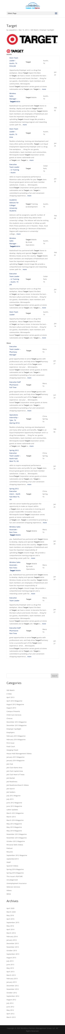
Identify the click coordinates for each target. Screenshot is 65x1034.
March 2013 (11, 817)
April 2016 (10, 919)
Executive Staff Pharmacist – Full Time (15, 385)
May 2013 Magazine (14, 827)
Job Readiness (12, 781)
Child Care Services (14, 715)
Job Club (10, 764)
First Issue (10, 743)
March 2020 (11, 912)
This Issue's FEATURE (15, 876)
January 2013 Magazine (15, 757)
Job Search (11, 789)
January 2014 (12, 940)
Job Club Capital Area (15, 771)
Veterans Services (13, 887)
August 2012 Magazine (15, 704)
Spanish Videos (12, 866)
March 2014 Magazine (15, 820)
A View (9, 694)
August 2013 (11, 708)
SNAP (9, 862)
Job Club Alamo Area (14, 767)
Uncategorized (12, 880)
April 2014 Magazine (14, 701)
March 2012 (11, 1017)
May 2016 (10, 915)
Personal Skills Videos (15, 845)
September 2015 (13, 922)
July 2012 (10, 1003)
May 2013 (10, 968)
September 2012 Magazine (17, 855)
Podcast (10, 848)
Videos (9, 890)
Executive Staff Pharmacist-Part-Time (15, 630)
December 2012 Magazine (17, 722)
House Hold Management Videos (19, 753)
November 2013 (13, 947)
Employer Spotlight (47, 30)
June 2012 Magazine (14, 803)
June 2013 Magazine (14, 806)
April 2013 (10, 697)
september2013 (13, 859)
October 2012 (12, 993)
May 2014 (10, 926)
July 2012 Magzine (13, 796)
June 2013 (10, 964)
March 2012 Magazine (15, 813)
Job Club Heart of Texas (15, 774)
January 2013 (12, 982)
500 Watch (35, 30)
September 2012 (13, 996)
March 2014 (11, 933)
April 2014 (10, 929)
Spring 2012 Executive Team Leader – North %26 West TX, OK (15, 455)
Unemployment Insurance (17, 883)
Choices (10, 718)
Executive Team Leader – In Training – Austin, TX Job (14, 279)
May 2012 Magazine (14, 824)
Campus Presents (13, 711)
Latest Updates (12, 810)
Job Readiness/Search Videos (18, 785)
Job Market (11, 778)
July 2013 (10, 799)
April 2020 (10, 908)
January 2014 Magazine (15, 760)
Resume (10, 852)
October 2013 (12, 950)
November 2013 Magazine (17, 838)
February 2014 (12, 936)
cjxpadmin (13, 30)
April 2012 (10, 1014)
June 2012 (10, 1007)
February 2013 (12, 978)
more (44, 89)
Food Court (11, 746)
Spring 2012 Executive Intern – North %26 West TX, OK (14, 494)
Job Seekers (11, 792)
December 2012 (13, 986)
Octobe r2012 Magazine (16, 841)
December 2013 (13, 943)
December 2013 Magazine (17, 725)
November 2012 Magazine (17, 834)
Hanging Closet (12, 750)
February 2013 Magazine (16, 736)
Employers (11, 732)
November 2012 (13, 989)
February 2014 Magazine (16, 739)
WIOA (9, 894)
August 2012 (11, 1000)
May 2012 (10, 1010)
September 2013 (13, 954)
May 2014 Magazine (14, 831)
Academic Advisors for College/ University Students (14, 205)
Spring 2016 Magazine (15, 869)
